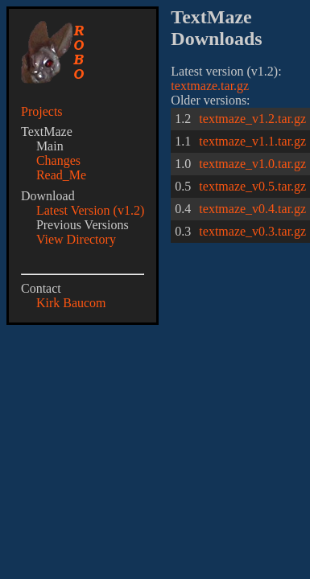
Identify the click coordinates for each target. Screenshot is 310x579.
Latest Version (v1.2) (90, 210)
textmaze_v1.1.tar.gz (252, 141)
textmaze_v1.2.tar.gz (252, 118)
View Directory (76, 239)
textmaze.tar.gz (210, 85)
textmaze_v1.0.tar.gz (252, 163)
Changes (58, 160)
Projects (42, 111)
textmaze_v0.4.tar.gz (252, 209)
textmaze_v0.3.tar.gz (252, 231)
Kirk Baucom (71, 303)
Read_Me (61, 175)
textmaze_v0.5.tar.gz (252, 186)
